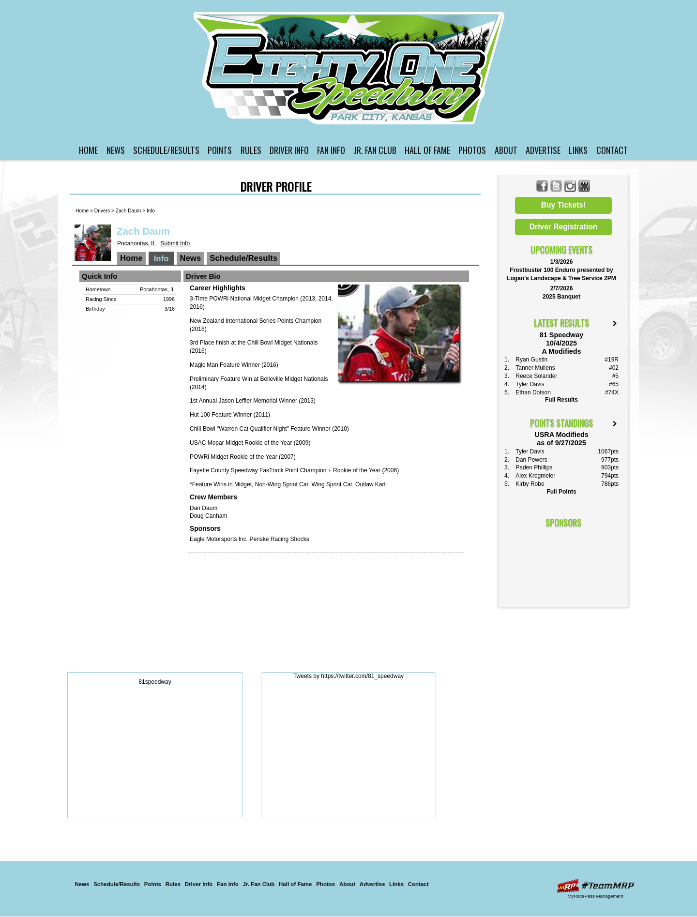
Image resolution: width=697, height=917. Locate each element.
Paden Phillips (533, 467)
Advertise (543, 150)
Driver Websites (595, 885)
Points (220, 150)
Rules (251, 150)
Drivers (102, 210)
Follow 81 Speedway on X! (556, 186)
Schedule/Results (166, 150)
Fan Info (331, 150)
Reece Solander (536, 376)
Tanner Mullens (535, 367)
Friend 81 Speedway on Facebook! (542, 186)
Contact (612, 150)
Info (151, 210)
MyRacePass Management (595, 896)
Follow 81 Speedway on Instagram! (570, 186)
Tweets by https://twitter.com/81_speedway (348, 676)
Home (88, 150)
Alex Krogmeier (535, 475)
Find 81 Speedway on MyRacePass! (584, 186)
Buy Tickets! (563, 205)
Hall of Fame (427, 150)
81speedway (154, 681)
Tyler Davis (529, 384)
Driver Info (289, 150)
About (506, 150)
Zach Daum (128, 210)
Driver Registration (563, 227)
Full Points (561, 491)
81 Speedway (350, 68)
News (115, 150)
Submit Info (175, 243)
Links (578, 150)
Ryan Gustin (531, 359)
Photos (472, 150)
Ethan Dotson (533, 392)
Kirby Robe (529, 484)
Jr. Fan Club (375, 150)
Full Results (561, 399)
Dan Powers (531, 459)
